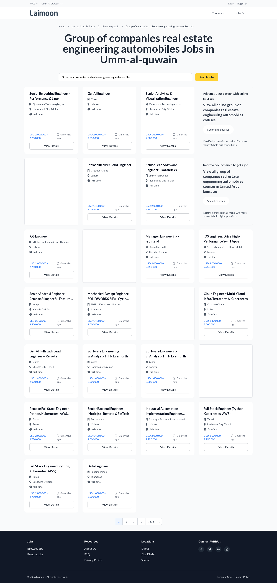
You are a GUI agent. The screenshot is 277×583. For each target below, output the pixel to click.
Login (231, 3)
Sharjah (145, 560)
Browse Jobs (35, 548)
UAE (34, 3)
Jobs (240, 13)
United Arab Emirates (84, 26)
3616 (151, 521)
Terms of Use (224, 576)
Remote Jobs (35, 554)
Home (62, 26)
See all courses (216, 201)
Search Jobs (206, 77)
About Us (90, 548)
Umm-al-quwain (110, 26)
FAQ (87, 554)
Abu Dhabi (148, 554)
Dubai (145, 548)
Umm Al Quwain (52, 3)
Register (242, 3)
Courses (218, 13)
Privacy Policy (93, 560)
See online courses (218, 129)
